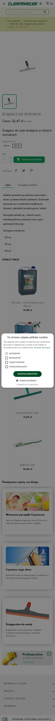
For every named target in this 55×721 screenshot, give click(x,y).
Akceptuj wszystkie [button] (27, 374)
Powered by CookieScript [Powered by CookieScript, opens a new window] (27, 384)
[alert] (27, 360)
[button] (27, 380)
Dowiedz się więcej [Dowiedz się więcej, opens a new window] (42, 347)
